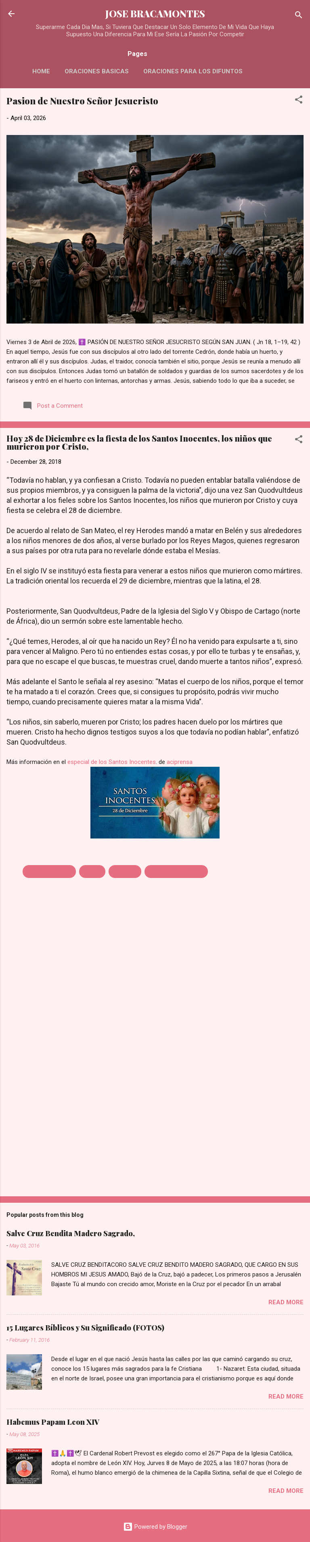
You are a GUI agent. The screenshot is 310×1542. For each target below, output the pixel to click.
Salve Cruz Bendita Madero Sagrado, (70, 1233)
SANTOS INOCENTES (176, 871)
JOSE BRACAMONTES (155, 13)
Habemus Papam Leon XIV (52, 1422)
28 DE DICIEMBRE (49, 871)
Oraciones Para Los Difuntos (193, 71)
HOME (41, 71)
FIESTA (92, 871)
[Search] (299, 16)
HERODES (125, 871)
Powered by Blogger (155, 1526)
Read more (286, 1302)
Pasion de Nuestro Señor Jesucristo (82, 101)
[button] (299, 101)
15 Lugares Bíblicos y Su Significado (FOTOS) (85, 1327)
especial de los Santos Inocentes (111, 762)
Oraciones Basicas (97, 71)
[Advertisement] (155, 1127)
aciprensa (180, 762)
